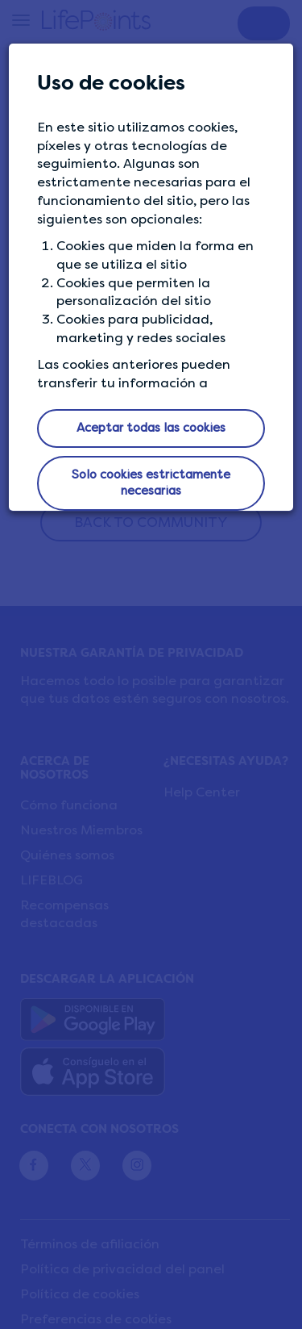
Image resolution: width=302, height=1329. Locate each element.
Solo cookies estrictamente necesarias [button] (151, 482)
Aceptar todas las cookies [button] (151, 427)
